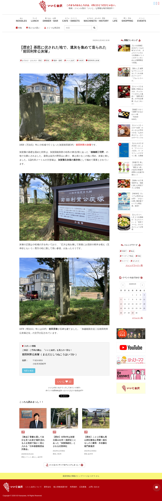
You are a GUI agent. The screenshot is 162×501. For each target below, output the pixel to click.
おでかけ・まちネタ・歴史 (31, 60)
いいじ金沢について (34, 487)
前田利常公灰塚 (92, 60)
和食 (138, 256)
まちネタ (135, 261)
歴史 (46, 60)
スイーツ (124, 261)
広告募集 (82, 487)
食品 (131, 251)
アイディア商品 (126, 256)
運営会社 (47, 487)
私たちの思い (33, 28)
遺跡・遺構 (57, 60)
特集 (19, 28)
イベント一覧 (137, 318)
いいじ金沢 (69, 60)
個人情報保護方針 (60, 487)
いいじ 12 (64, 381)
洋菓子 (123, 251)
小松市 (80, 60)
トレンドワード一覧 (134, 265)
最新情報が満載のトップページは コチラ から (81, 476)
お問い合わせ (94, 487)
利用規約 (73, 487)
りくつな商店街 (52, 28)
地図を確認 (28, 371)
